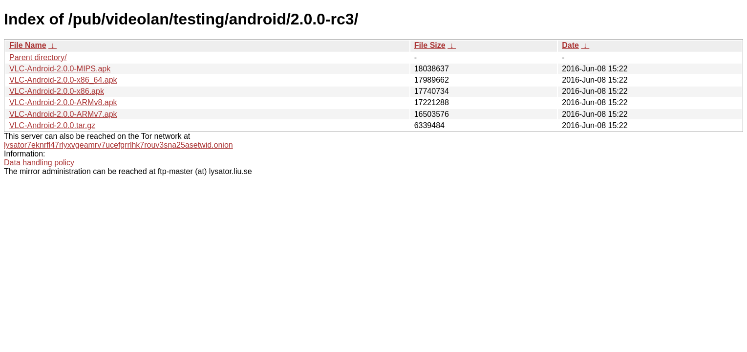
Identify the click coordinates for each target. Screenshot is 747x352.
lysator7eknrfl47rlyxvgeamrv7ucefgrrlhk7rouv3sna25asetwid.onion (118, 145)
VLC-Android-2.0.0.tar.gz (52, 125)
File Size (430, 45)
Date (570, 45)
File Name (27, 45)
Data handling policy (39, 162)
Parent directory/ (37, 57)
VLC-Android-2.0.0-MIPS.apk (59, 69)
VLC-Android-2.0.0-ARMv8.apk (63, 102)
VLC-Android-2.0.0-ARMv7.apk (63, 114)
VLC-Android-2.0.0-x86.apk (56, 91)
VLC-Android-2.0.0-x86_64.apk (63, 80)
